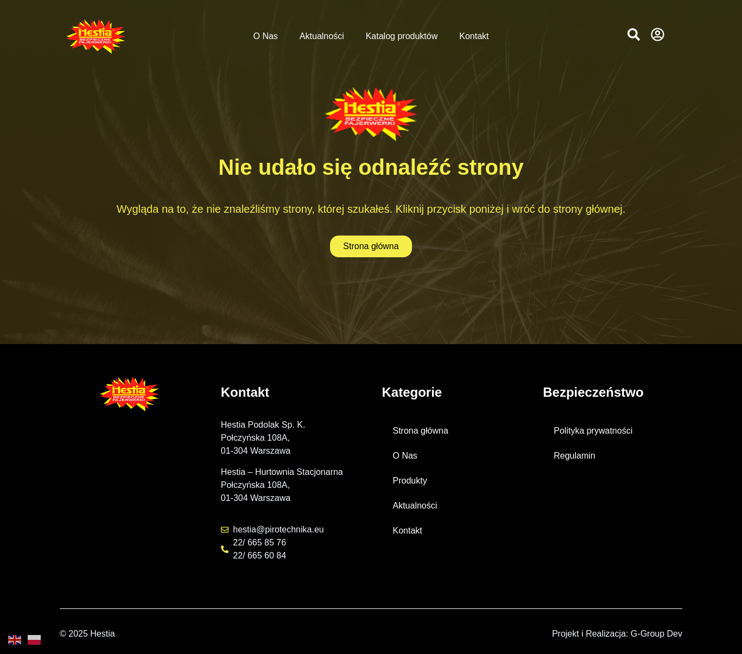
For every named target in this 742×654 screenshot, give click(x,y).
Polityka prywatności (593, 430)
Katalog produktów (402, 36)
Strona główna (420, 430)
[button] (633, 34)
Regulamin (574, 455)
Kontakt (474, 36)
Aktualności (322, 36)
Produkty (410, 480)
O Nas (265, 36)
